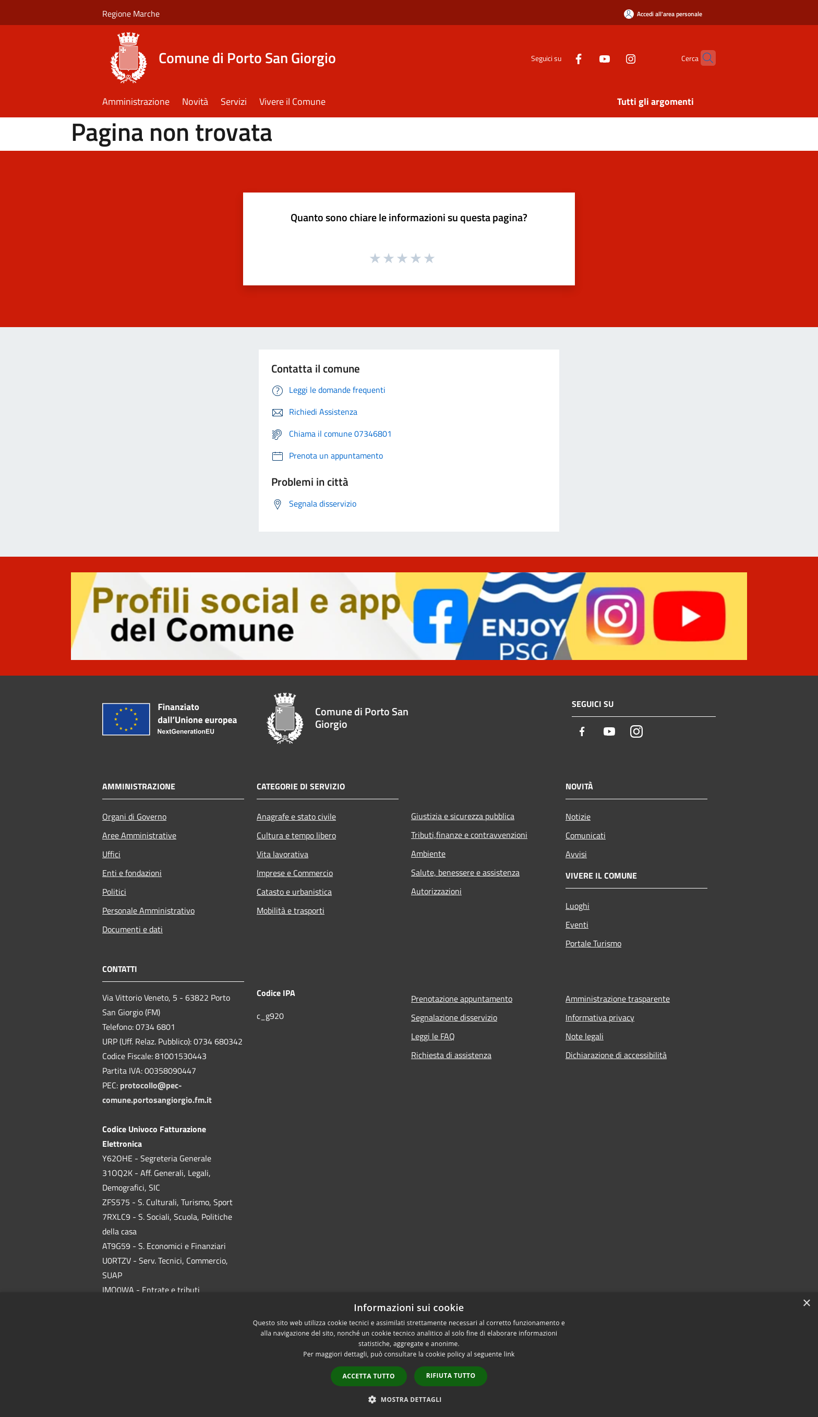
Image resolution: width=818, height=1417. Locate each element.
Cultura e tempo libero (296, 835)
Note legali (585, 1036)
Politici (114, 891)
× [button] (806, 1303)
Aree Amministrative (139, 835)
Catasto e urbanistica (294, 891)
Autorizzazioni (436, 891)
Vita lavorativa (282, 854)
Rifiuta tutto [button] (451, 1375)
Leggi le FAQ (433, 1036)
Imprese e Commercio (295, 873)
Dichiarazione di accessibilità (616, 1055)
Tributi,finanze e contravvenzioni (469, 834)
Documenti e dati (132, 929)
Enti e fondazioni (132, 873)
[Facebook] (558, 58)
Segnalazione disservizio (454, 1017)
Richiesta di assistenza (451, 1055)
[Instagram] (610, 58)
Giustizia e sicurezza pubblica (462, 816)
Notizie (578, 816)
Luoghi (578, 905)
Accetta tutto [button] (369, 1376)
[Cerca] (703, 57)
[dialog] (409, 1354)
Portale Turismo (593, 943)
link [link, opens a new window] (509, 1354)
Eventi (577, 924)
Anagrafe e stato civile (296, 816)
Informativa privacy (600, 1017)
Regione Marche (131, 13)
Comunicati (586, 835)
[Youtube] (584, 58)
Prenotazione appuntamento (461, 998)
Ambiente (428, 853)
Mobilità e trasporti (290, 910)
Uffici (111, 854)
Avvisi (576, 854)
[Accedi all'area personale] (663, 14)
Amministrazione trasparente (618, 998)
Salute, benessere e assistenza (465, 872)
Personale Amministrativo (148, 910)
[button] (409, 1399)
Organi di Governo (134, 816)
